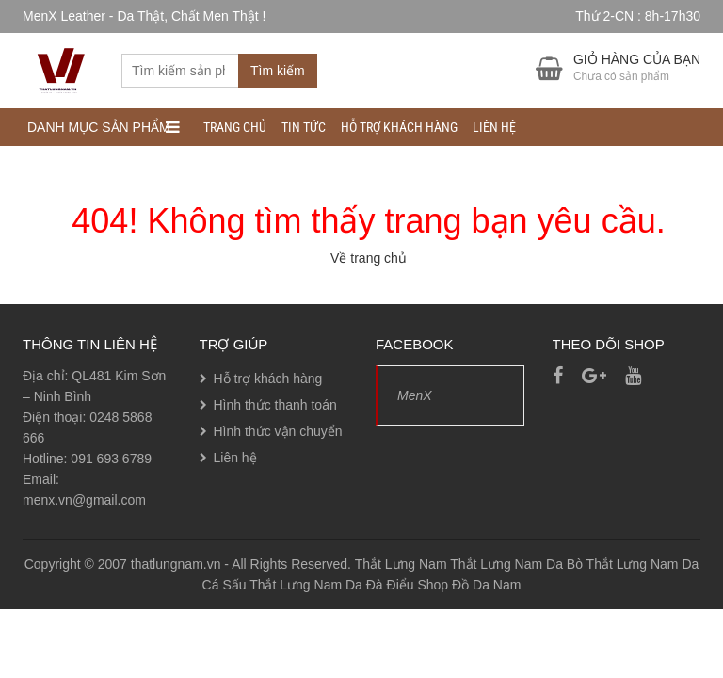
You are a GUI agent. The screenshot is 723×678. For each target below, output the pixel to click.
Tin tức (303, 127)
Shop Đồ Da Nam (469, 584)
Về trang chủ (368, 258)
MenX (414, 395)
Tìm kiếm (277, 70)
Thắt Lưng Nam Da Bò (516, 564)
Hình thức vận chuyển (278, 431)
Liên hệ (494, 127)
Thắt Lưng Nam (401, 564)
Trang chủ (234, 127)
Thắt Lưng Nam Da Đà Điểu (331, 584)
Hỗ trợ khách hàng (399, 127)
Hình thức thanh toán (275, 404)
